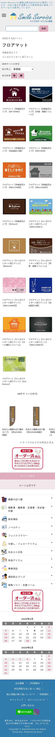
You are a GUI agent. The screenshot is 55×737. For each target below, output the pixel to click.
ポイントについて (36, 699)
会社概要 (19, 683)
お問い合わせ (27, 705)
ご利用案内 (34, 683)
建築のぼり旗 (15, 499)
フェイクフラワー (18, 535)
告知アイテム (16, 38)
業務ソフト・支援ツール (21, 585)
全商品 (5, 38)
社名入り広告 (15, 552)
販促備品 (13, 519)
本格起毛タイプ (10, 52)
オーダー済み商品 (27, 601)
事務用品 (13, 568)
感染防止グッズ (16, 577)
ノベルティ (14, 527)
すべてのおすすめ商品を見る (38, 442)
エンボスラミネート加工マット (17, 57)
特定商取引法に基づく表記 (27, 688)
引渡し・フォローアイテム (22, 544)
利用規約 (44, 694)
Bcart (39, 732)
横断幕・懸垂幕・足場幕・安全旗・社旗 (27, 509)
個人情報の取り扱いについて (20, 694)
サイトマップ (16, 699)
